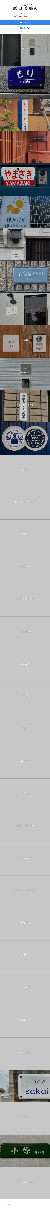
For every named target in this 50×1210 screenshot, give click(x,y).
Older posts (6, 1204)
